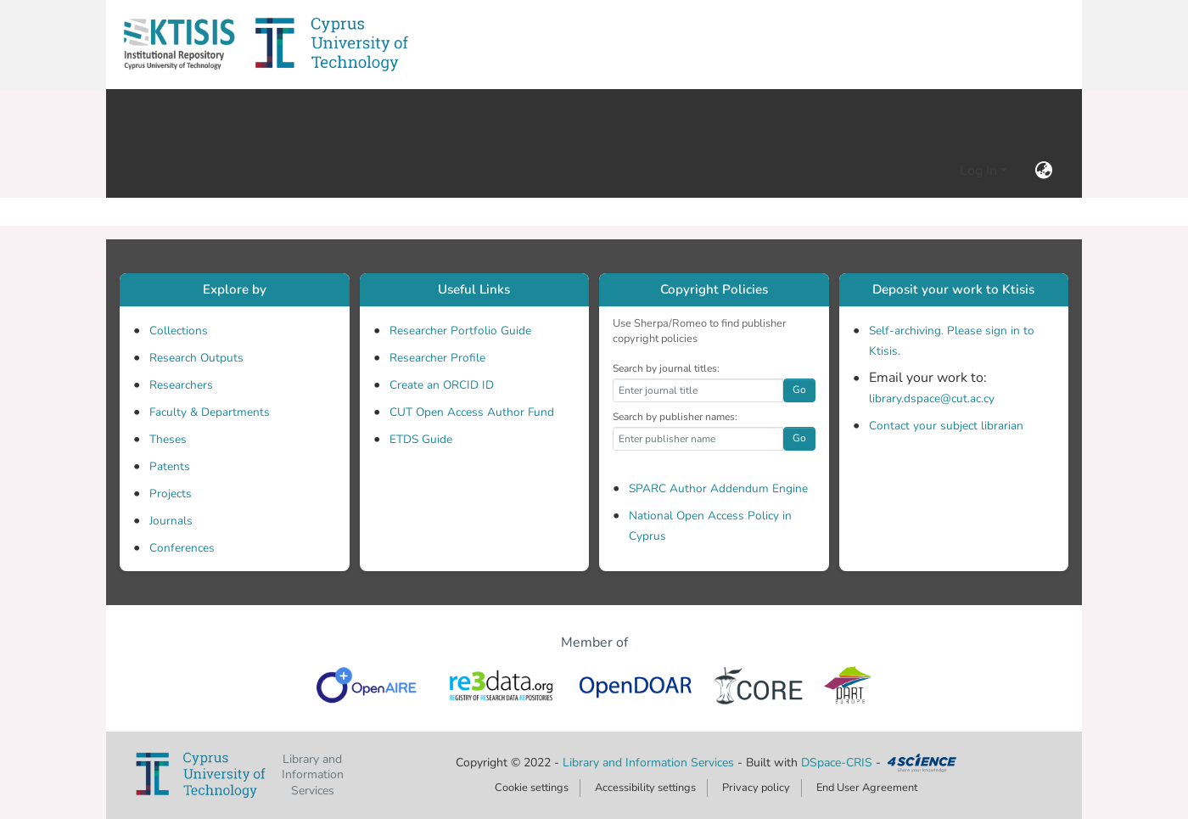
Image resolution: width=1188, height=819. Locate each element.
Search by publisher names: (675, 417)
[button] (179, 44)
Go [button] (799, 389)
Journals (171, 521)
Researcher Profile (437, 358)
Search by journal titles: (666, 368)
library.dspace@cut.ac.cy (932, 398)
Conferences (182, 548)
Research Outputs (196, 358)
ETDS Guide (420, 439)
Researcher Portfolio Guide (460, 331)
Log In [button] (980, 170)
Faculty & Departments (209, 412)
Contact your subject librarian (946, 426)
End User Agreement (866, 787)
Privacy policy (756, 787)
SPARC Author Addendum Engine (718, 488)
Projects (170, 493)
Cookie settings (532, 787)
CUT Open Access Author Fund (471, 412)
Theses (168, 439)
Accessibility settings (645, 787)
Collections (178, 331)
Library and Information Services (650, 762)
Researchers (181, 385)
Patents (169, 466)
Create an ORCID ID (441, 385)
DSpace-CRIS (836, 762)
